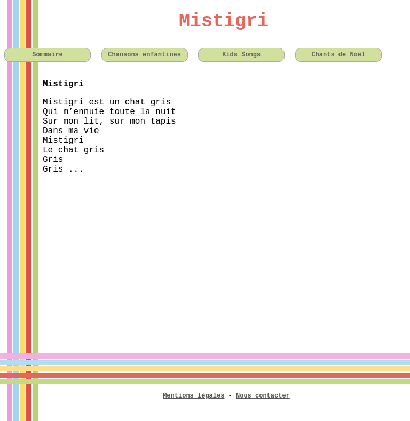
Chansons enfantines (144, 55)
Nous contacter (263, 396)
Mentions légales (193, 396)
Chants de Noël (338, 55)
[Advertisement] (205, 257)
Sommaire (47, 55)
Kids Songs (241, 55)
